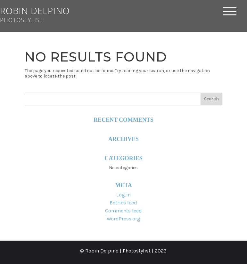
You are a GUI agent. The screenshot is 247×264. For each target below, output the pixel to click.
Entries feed (123, 203)
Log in (123, 195)
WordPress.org (123, 219)
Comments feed (123, 211)
